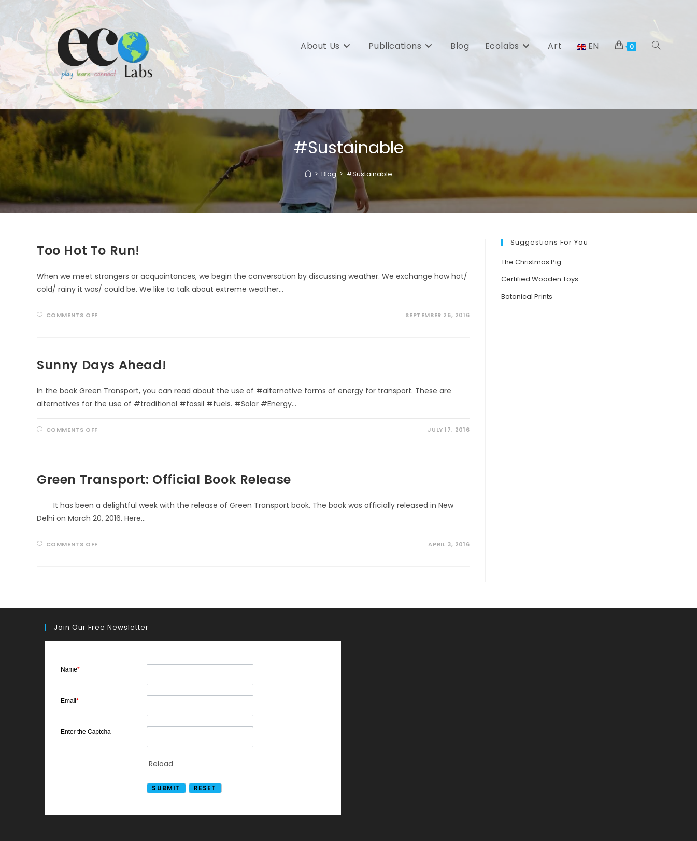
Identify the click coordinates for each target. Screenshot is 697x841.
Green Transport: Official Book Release (164, 479)
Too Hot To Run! (88, 250)
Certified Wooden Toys (539, 279)
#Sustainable (369, 174)
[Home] (308, 174)
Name (70, 669)
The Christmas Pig (531, 262)
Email (70, 700)
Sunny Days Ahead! (101, 365)
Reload (161, 764)
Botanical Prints (526, 297)
